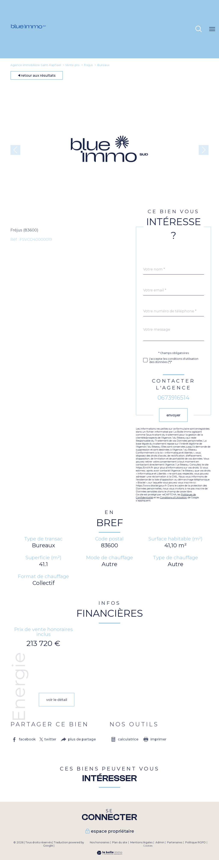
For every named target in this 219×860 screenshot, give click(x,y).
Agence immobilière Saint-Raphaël (35, 65)
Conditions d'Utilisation (181, 497)
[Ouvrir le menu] (212, 29)
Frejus (88, 65)
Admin (159, 842)
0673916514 (182, 397)
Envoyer (182, 415)
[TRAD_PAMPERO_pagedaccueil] (28, 48)
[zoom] (109, 206)
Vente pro (72, 65)
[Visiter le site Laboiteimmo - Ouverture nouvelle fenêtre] (109, 853)
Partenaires (174, 842)
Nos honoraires (99, 842)
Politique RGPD (195, 842)
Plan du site (119, 842)
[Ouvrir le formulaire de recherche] (198, 29)
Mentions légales (141, 842)
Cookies (147, 845)
